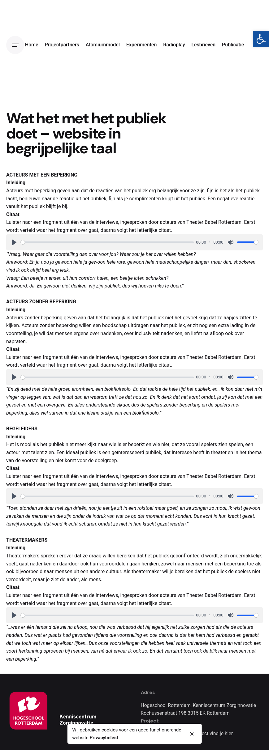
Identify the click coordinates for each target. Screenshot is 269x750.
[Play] (14, 242)
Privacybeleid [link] (104, 737)
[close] (191, 734)
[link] (261, 39)
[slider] (107, 242)
